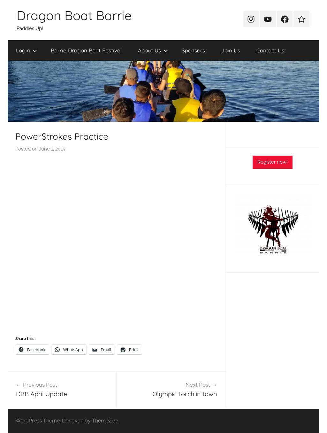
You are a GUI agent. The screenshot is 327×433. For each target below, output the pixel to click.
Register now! (272, 162)
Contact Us (270, 50)
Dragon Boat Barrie (74, 15)
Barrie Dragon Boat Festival (86, 50)
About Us (153, 50)
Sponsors (193, 50)
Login (26, 50)
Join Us (230, 50)
